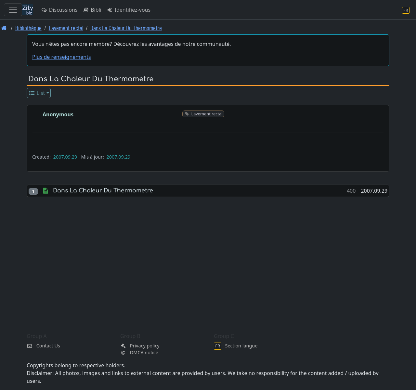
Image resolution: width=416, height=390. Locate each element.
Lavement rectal (66, 28)
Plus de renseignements (61, 56)
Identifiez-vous (128, 9)
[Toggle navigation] (13, 9)
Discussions (59, 9)
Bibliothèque (28, 28)
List (37, 93)
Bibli (92, 9)
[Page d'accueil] (4, 28)
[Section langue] (405, 10)
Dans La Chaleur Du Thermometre (126, 28)
